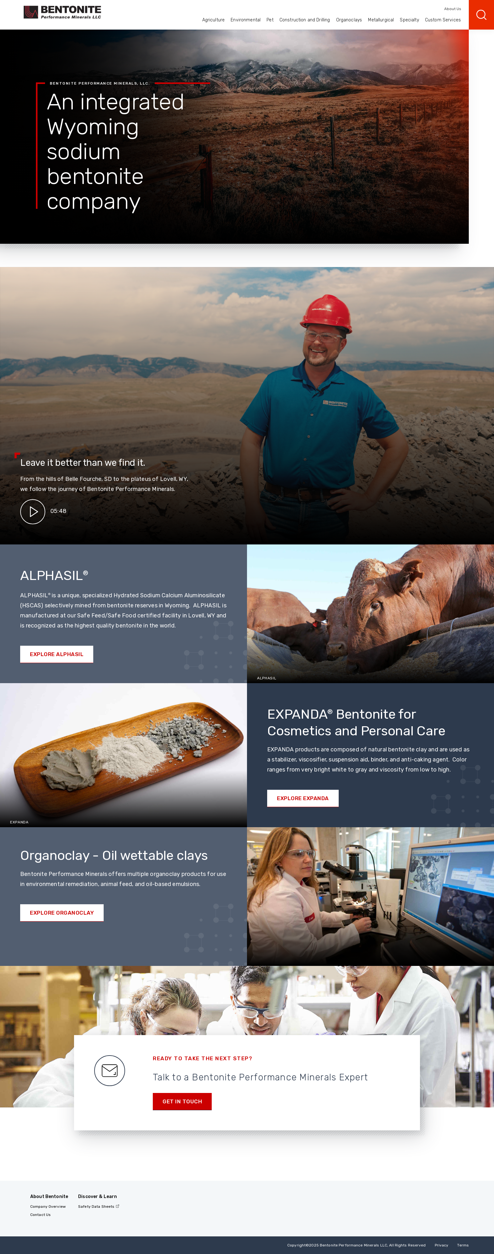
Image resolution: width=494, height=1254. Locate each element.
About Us (452, 9)
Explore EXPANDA (303, 798)
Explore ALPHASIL (56, 654)
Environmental (246, 20)
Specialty (409, 20)
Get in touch (182, 1101)
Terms (463, 1245)
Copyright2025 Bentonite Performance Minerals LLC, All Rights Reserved (356, 1245)
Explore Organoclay (62, 913)
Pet (270, 20)
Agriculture (213, 20)
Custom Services (443, 20)
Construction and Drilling (304, 20)
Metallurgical (381, 20)
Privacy (442, 1245)
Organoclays (349, 20)
